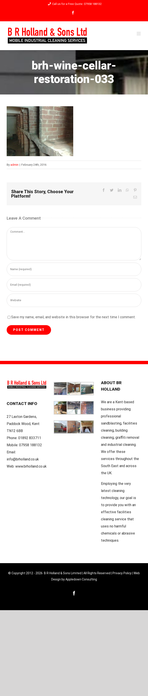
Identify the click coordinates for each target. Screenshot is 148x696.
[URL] (74, 300)
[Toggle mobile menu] (139, 33)
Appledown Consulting (81, 579)
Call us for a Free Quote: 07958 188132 (74, 4)
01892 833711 (29, 438)
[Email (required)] (74, 284)
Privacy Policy (122, 573)
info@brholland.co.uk (23, 459)
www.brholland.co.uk (31, 466)
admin (14, 164)
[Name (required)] (74, 269)
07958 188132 (30, 445)
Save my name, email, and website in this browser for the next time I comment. (73, 317)
